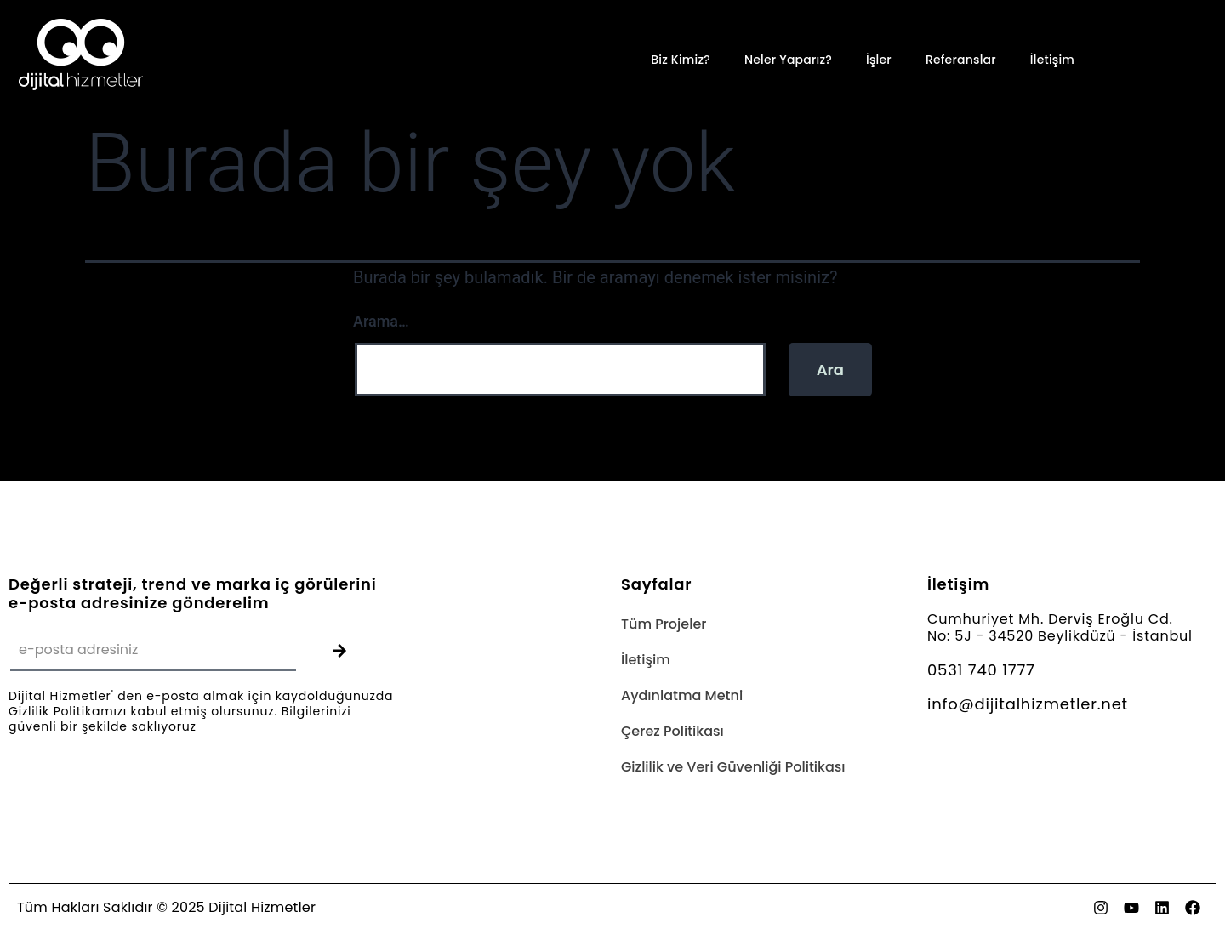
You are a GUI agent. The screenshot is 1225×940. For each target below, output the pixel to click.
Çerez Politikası (672, 731)
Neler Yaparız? (788, 59)
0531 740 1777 (981, 670)
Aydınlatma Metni (682, 695)
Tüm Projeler (663, 624)
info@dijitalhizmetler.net (1027, 704)
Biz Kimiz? (680, 59)
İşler (879, 59)
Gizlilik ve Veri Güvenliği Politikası (733, 767)
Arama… (381, 321)
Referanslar (961, 59)
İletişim (1052, 59)
